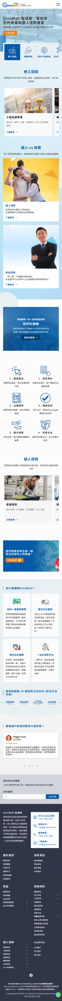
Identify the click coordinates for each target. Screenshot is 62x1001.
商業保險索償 (8, 902)
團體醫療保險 (39, 916)
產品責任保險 (39, 934)
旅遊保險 (6, 947)
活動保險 (37, 909)
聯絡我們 (6, 891)
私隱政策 (6, 878)
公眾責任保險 (39, 927)
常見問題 (6, 895)
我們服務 (6, 864)
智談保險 (37, 864)
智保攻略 (37, 867)
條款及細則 (7, 875)
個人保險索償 (8, 906)
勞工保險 (37, 895)
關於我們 (6, 860)
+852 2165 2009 (45, 835)
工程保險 (37, 898)
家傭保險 (6, 957)
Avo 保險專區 (8, 967)
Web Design (29, 996)
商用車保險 (38, 931)
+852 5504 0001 (45, 818)
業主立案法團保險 (41, 920)
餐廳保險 (37, 891)
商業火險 (37, 913)
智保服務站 (38, 860)
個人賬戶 (37, 955)
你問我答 (12, 560)
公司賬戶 (37, 947)
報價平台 (6, 871)
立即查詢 (10, 32)
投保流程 (6, 899)
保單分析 (6, 867)
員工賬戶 (37, 951)
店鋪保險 (37, 902)
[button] (58, 4)
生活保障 (6, 964)
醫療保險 (6, 961)
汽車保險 (6, 951)
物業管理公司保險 (41, 923)
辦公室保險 (38, 905)
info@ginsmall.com (47, 827)
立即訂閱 (52, 796)
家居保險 (6, 954)
